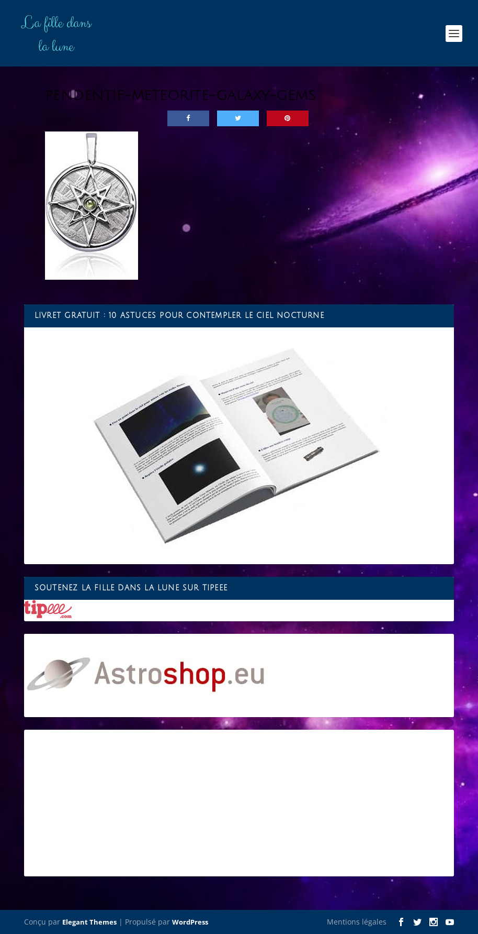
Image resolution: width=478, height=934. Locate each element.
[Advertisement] (239, 803)
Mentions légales (356, 922)
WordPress (190, 922)
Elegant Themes (89, 922)
